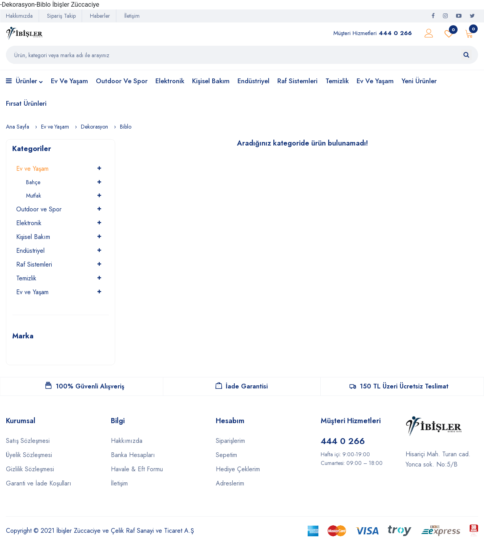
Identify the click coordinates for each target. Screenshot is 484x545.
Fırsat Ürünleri (26, 103)
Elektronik (169, 81)
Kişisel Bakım (211, 81)
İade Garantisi (241, 386)
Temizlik (337, 81)
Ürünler (24, 81)
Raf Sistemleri (297, 81)
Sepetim (226, 454)
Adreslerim (230, 483)
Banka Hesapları (133, 454)
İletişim (132, 16)
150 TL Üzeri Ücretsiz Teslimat (398, 386)
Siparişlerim (230, 440)
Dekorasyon (94, 127)
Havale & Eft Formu (137, 469)
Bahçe (33, 182)
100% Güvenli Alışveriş (84, 386)
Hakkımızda (19, 16)
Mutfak (33, 196)
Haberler (100, 16)
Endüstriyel (253, 81)
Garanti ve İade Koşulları (38, 483)
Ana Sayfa (17, 127)
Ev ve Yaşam (69, 81)
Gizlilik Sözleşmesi (30, 469)
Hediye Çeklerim (238, 469)
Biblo (125, 127)
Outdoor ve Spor (122, 81)
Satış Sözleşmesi (28, 440)
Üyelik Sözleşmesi (29, 454)
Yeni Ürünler (419, 81)
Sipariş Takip (61, 16)
